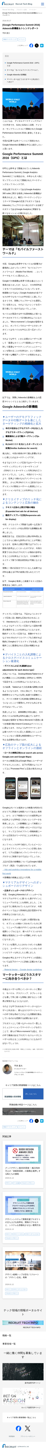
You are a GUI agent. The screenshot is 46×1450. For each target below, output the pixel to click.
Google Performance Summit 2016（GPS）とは (23, 64)
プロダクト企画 (21, 10)
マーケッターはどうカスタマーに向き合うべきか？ (23, 80)
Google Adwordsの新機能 (16, 75)
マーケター (32, 10)
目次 (7, 56)
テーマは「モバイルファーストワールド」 (23, 70)
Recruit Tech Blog (8, 10)
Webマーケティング (10, 39)
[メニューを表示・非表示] (42, 4)
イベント (22, 39)
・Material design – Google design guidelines (22, 970)
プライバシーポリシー (27, 1436)
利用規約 (12, 1436)
